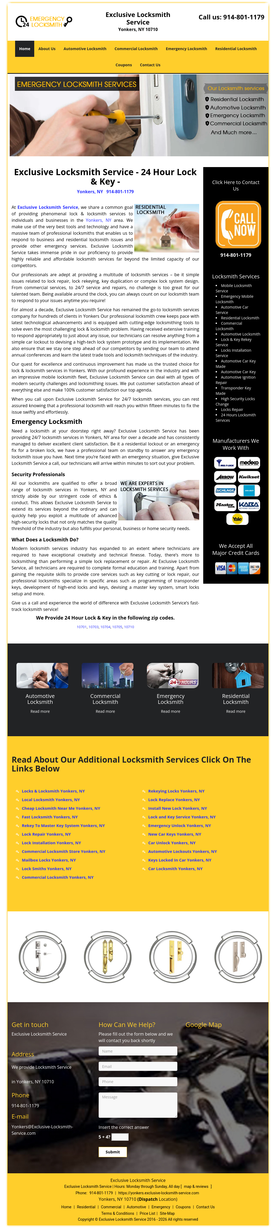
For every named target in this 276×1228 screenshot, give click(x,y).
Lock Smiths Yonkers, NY (47, 868)
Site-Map (167, 1213)
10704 (105, 626)
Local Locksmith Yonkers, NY (51, 799)
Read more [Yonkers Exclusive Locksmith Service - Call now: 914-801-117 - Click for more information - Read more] (40, 711)
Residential (86, 1207)
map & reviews (196, 1186)
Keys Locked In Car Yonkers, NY (179, 860)
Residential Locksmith (236, 48)
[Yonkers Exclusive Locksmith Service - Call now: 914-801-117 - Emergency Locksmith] (170, 699)
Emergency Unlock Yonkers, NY (179, 825)
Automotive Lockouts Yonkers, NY (182, 851)
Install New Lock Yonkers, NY (177, 808)
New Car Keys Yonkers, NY (174, 834)
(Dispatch (148, 1199)
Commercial (111, 1207)
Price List (147, 1213)
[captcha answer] (120, 1137)
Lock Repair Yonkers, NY (46, 834)
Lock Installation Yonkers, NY (51, 842)
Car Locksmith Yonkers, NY (175, 868)
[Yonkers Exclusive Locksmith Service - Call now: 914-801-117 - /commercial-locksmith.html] (107, 675)
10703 (93, 626)
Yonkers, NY (90, 192)
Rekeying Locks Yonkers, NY (176, 791)
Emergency (160, 1207)
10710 (129, 626)
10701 (82, 626)
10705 (117, 626)
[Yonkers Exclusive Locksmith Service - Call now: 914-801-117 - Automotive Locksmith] (40, 699)
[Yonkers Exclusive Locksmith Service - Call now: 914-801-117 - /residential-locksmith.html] (238, 675)
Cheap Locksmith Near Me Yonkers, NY (61, 808)
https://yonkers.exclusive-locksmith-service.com (158, 1193)
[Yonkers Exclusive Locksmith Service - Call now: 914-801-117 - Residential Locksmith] (236, 699)
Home (24, 48)
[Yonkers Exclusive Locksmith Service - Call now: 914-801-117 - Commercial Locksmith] (105, 699)
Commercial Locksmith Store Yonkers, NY (63, 851)
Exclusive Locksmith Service (48, 207)
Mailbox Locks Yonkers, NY (49, 860)
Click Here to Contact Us (235, 185)
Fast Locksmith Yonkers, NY (50, 816)
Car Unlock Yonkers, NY (172, 842)
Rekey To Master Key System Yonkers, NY (63, 825)
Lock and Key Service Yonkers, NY (182, 816)
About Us (47, 48)
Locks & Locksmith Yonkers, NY (53, 791)
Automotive (136, 1207)
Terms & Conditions (117, 1213)
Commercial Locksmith (136, 48)
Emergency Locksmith (186, 48)
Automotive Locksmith (85, 48)
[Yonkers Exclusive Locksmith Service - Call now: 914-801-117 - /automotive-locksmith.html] (42, 675)
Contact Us (150, 64)
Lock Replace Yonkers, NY (174, 799)
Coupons (124, 64)
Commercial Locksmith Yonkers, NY (58, 877)
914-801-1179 (243, 16)
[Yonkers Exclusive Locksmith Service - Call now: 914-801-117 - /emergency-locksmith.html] (173, 675)
